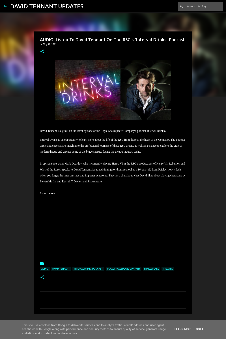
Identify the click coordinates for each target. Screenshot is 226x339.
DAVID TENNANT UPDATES (46, 6)
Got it (200, 329)
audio (44, 269)
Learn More (183, 329)
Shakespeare (151, 269)
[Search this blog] (204, 6)
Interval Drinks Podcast (88, 269)
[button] (42, 51)
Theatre (168, 269)
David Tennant (61, 269)
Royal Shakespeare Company (123, 269)
